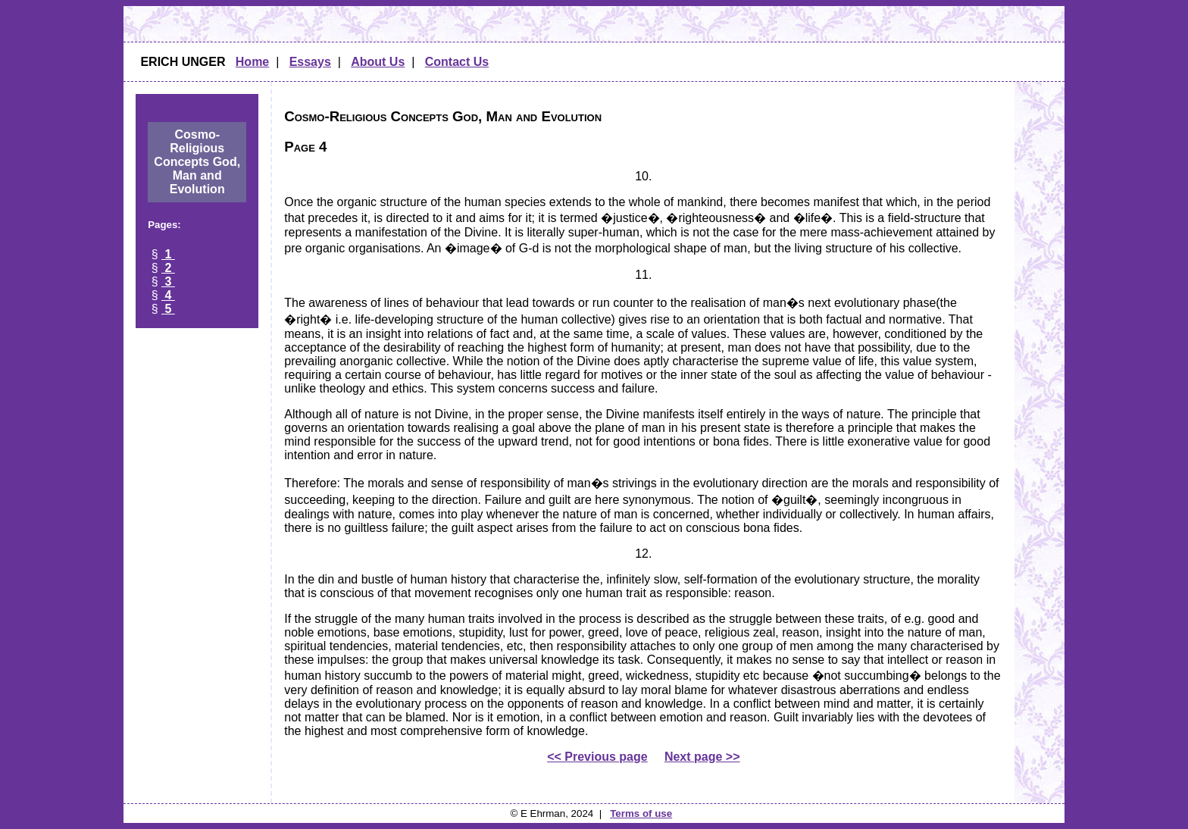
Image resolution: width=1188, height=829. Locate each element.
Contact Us (457, 61)
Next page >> (702, 756)
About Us (378, 61)
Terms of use (641, 813)
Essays (310, 61)
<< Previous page (597, 756)
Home (252, 61)
